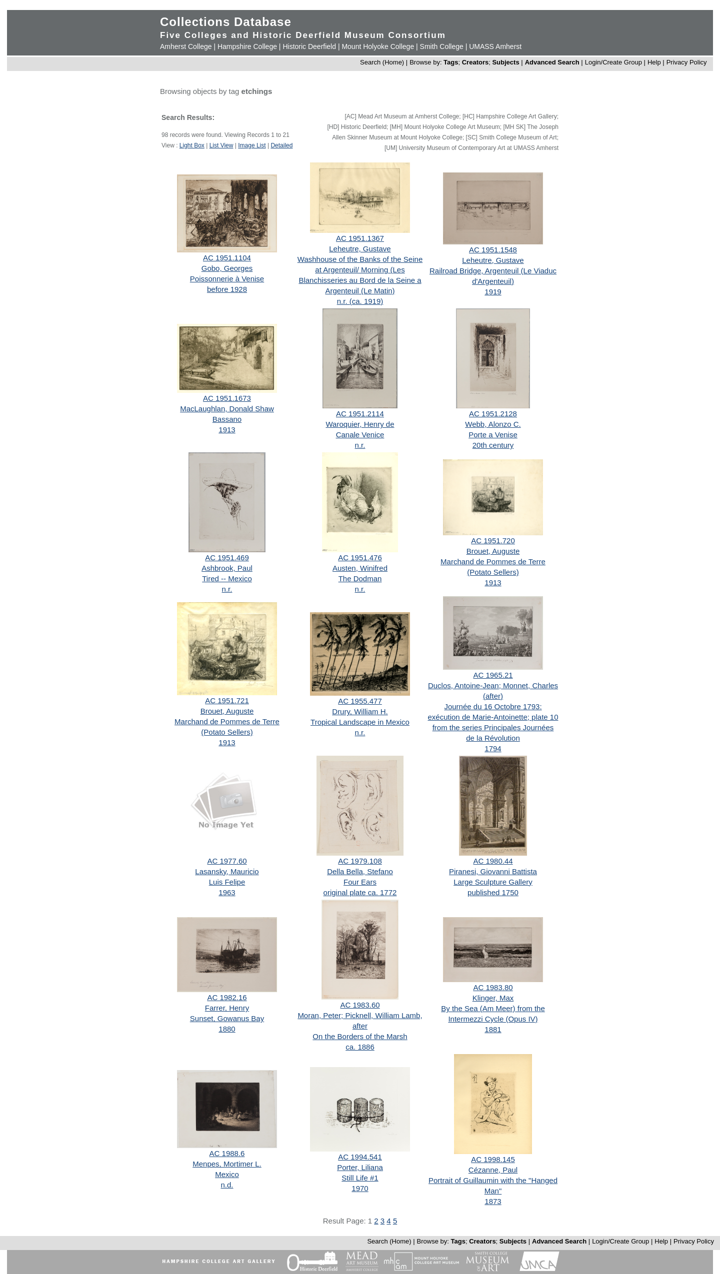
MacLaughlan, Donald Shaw (227, 408)
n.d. (226, 1185)
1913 (226, 429)
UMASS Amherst (495, 46)
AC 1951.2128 (493, 413)
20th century (493, 445)
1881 (492, 1029)
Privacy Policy (686, 62)
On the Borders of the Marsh (359, 1036)
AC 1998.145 (493, 1159)
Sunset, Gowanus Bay (227, 1018)
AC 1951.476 (360, 557)
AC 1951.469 (227, 557)
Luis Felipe (227, 882)
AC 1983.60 (360, 1005)
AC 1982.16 (226, 997)
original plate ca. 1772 (360, 892)
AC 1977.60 (226, 861)
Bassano (227, 419)
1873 (492, 1201)
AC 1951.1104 (227, 257)
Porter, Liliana (360, 1167)
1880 (226, 1029)
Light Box (192, 145)
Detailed (281, 145)
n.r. (360, 445)
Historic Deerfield (309, 46)
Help (654, 62)
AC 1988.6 (227, 1153)
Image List (252, 145)
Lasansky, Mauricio (226, 871)
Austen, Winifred (360, 568)
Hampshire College (247, 46)
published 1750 (493, 892)
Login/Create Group (614, 62)
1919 (492, 291)
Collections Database (226, 21)
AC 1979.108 (360, 861)
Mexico (227, 1174)
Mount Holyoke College (378, 46)
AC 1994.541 (360, 1157)
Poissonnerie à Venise (227, 278)
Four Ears (360, 882)
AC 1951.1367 (360, 238)
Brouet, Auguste (493, 551)
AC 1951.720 (493, 540)
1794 (492, 748)
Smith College (442, 46)
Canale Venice (360, 434)
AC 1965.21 (492, 675)
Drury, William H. (360, 711)
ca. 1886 (360, 1047)
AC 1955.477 (360, 701)
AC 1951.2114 (360, 413)
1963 (226, 892)
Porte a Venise (493, 434)
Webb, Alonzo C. (492, 424)
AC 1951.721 (227, 700)
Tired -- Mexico (227, 578)
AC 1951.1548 (493, 249)
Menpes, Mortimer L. (227, 1164)
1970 (360, 1188)
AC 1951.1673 (227, 398)
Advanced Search (552, 62)
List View (222, 145)
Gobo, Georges (227, 268)
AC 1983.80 (492, 987)
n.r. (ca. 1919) (360, 301)
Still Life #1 (360, 1178)
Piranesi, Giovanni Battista (493, 871)
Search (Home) (382, 62)
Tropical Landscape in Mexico (360, 722)
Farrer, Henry (227, 1008)
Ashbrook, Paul (227, 568)
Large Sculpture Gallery (493, 882)
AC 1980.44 (492, 861)
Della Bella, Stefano (360, 871)
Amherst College (186, 46)
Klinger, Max (493, 998)
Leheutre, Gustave (359, 248)
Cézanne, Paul (493, 1170)
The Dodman (360, 578)
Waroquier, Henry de (360, 424)
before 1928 (227, 289)
